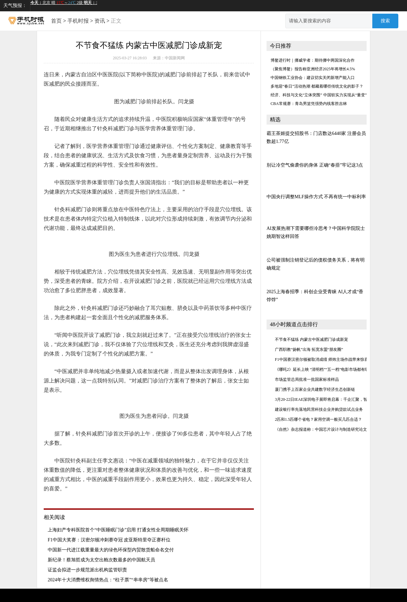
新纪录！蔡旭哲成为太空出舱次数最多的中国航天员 (101, 559)
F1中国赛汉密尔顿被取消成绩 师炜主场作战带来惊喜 (321, 359)
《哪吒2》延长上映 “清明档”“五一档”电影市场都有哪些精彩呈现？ (334, 369)
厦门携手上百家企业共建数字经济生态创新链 (315, 389)
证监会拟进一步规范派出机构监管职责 (87, 569)
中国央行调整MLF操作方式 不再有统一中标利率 (316, 196)
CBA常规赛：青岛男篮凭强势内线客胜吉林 (309, 103)
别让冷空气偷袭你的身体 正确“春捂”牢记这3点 (315, 165)
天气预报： (15, 5)
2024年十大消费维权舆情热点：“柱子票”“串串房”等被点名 (108, 579)
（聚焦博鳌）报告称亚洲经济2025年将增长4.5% (313, 69)
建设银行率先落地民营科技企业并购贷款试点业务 (319, 409)
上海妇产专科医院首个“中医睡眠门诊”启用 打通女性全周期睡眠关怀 (118, 529)
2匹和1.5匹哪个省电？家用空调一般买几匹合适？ (318, 419)
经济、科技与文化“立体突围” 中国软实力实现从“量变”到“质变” (326, 95)
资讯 (99, 21)
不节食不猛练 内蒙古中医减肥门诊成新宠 (311, 339)
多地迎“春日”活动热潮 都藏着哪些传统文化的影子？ (317, 86)
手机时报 (78, 21)
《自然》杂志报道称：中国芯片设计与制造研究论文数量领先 (329, 429)
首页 (56, 21)
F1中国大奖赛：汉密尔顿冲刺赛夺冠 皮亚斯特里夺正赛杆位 (109, 539)
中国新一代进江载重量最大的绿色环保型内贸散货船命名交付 (111, 549)
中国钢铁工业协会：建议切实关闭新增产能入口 (313, 77)
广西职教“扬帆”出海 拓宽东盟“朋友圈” (309, 349)
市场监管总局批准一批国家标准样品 (307, 379)
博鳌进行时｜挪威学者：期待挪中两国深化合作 (313, 60)
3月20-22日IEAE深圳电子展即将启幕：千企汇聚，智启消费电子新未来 (337, 399)
